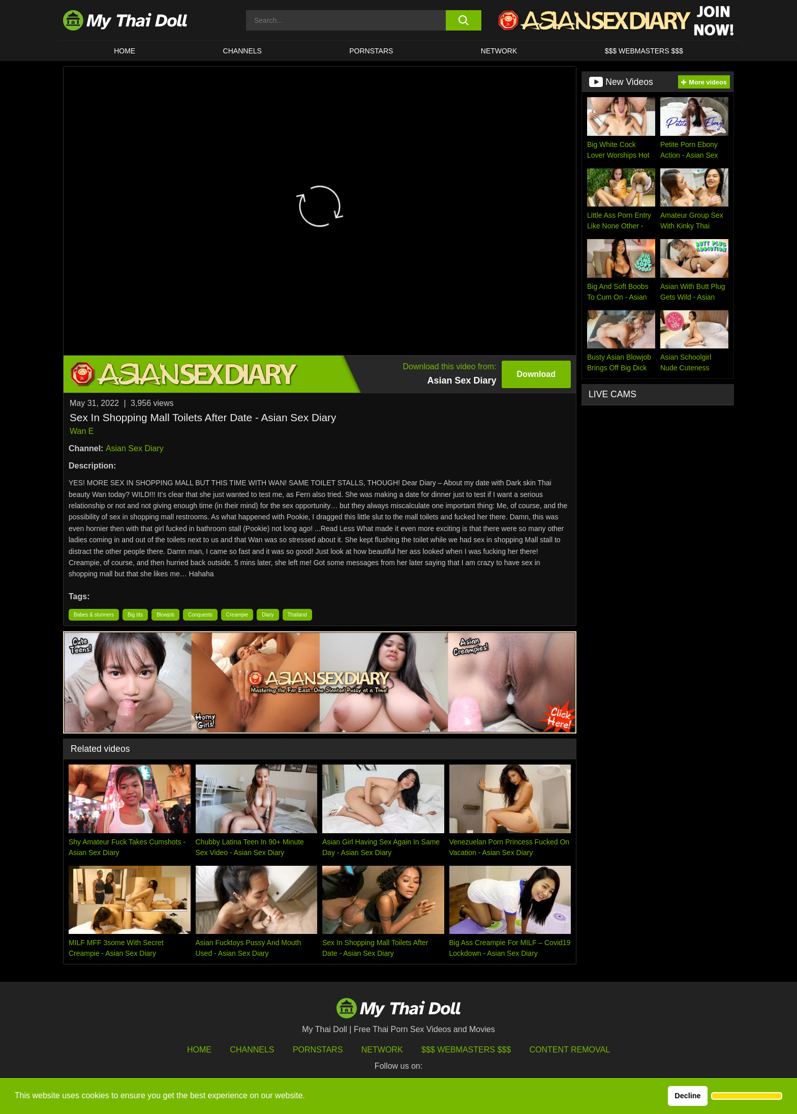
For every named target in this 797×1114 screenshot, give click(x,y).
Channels (252, 1049)
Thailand (297, 615)
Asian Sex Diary (135, 448)
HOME (124, 51)
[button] (746, 1096)
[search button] (463, 20)
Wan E (82, 431)
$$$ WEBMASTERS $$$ (644, 51)
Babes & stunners (94, 615)
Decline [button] (687, 1096)
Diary (267, 615)
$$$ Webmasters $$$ (466, 1049)
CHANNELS (242, 51)
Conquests (200, 615)
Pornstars (371, 51)
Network (499, 51)
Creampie (237, 615)
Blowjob (165, 615)
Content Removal (570, 1049)
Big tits (135, 615)
